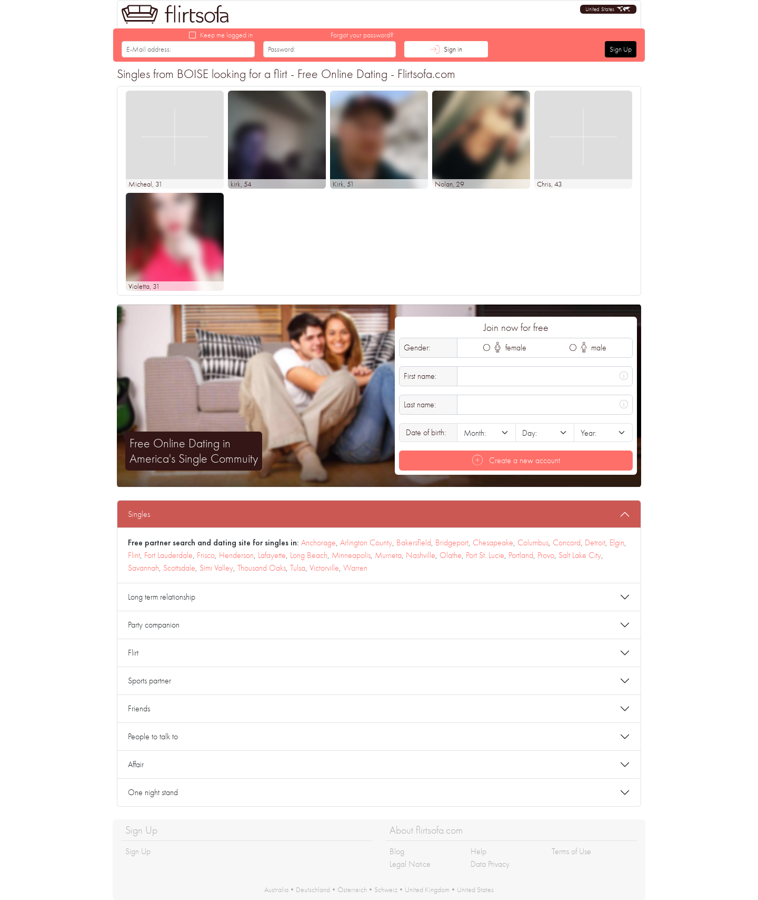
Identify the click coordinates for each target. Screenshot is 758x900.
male (594, 347)
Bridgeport (451, 542)
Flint (134, 555)
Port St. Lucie (485, 555)
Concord (567, 542)
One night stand (153, 792)
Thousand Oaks (261, 567)
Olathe (451, 555)
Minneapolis (351, 555)
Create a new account (516, 460)
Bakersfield (413, 542)
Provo (545, 555)
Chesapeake (493, 542)
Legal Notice (410, 863)
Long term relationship (161, 596)
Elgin (617, 542)
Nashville (420, 555)
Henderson (236, 555)
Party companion (153, 624)
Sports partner (149, 680)
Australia (276, 889)
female (510, 347)
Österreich (352, 889)
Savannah (143, 567)
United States (475, 889)
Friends (139, 708)
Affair (136, 764)
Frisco (206, 555)
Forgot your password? (362, 35)
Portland (520, 555)
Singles (139, 514)
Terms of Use (571, 851)
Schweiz (385, 889)
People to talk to (153, 736)
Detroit (595, 542)
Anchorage (318, 542)
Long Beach (308, 555)
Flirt (133, 652)
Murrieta (388, 555)
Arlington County (366, 542)
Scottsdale (179, 567)
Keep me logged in (226, 35)
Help (478, 851)
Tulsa (297, 567)
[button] (608, 9)
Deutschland (313, 889)
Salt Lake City (579, 555)
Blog (397, 851)
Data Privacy (490, 863)
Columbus (532, 542)
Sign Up (621, 49)
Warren (355, 567)
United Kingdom (427, 889)
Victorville (324, 567)
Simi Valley (216, 567)
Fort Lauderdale (168, 555)
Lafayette (272, 555)
